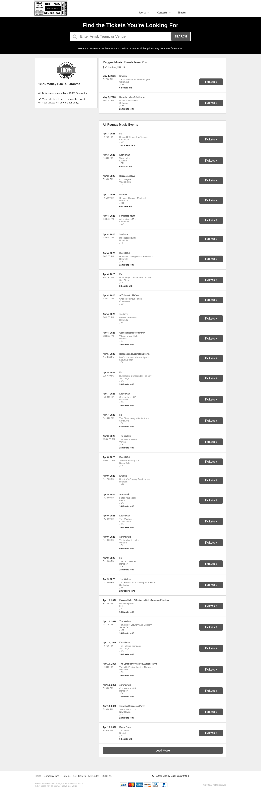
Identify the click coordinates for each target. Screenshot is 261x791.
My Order (93, 775)
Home (38, 775)
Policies (66, 775)
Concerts (164, 12)
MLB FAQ (107, 775)
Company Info (51, 775)
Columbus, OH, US (114, 67)
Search (180, 36)
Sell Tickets (79, 775)
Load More (162, 750)
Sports (143, 12)
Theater (183, 12)
